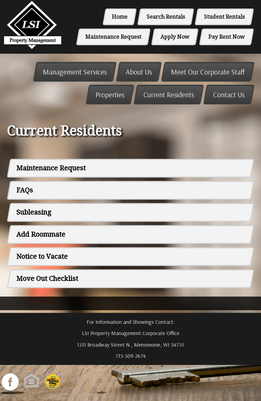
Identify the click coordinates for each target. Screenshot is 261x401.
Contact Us (229, 94)
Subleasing (33, 212)
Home (119, 17)
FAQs (24, 190)
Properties (109, 94)
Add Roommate (40, 234)
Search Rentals (165, 17)
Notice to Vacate (42, 256)
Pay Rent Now (226, 37)
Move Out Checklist (47, 278)
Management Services (75, 71)
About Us (139, 71)
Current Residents (168, 94)
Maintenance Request (113, 37)
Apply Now (174, 37)
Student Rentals (224, 17)
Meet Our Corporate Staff (208, 71)
